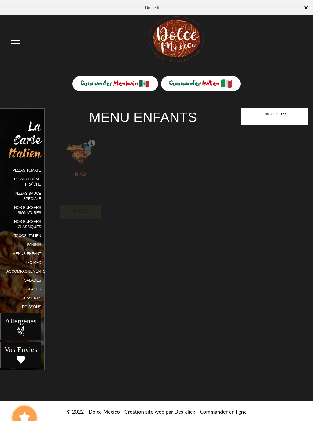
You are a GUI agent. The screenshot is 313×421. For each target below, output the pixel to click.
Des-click (184, 411)
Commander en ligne (223, 411)
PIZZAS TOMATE (27, 170)
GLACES (33, 289)
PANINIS (34, 244)
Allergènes (21, 327)
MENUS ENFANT (27, 254)
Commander (115, 83)
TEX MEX (33, 262)
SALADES (32, 280)
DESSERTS (31, 298)
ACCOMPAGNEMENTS (26, 271)
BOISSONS (31, 307)
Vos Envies (20, 355)
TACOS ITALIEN (27, 236)
